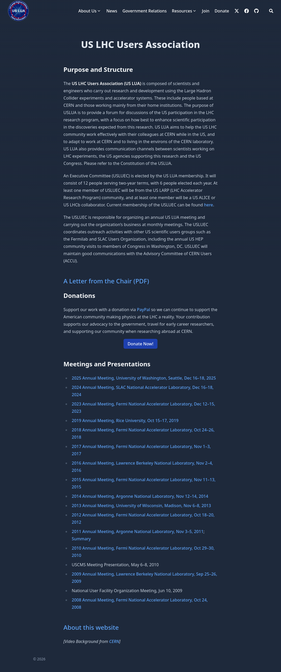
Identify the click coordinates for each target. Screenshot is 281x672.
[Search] (271, 11)
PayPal (143, 309)
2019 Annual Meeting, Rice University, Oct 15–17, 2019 (125, 420)
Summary (81, 539)
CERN (114, 641)
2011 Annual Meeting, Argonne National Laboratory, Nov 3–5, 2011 (138, 531)
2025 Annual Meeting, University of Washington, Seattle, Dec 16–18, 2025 (144, 378)
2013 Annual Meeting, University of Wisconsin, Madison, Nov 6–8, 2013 (141, 505)
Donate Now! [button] (140, 344)
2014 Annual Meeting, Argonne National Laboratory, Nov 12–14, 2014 (140, 496)
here (208, 205)
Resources (182, 11)
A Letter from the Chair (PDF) (106, 281)
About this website (91, 627)
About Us (87, 11)
